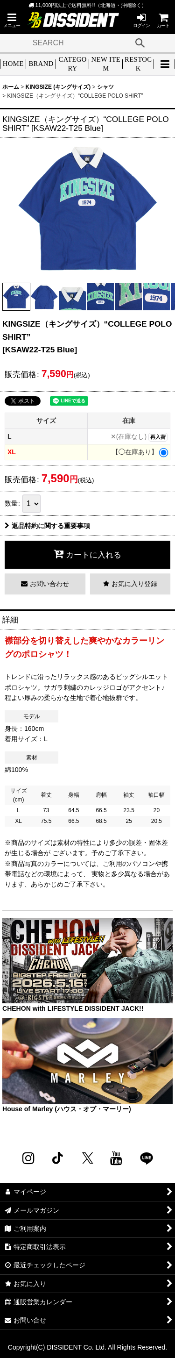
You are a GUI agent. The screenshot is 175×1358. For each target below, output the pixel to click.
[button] (11, 20)
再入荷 (158, 437)
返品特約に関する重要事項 (47, 525)
